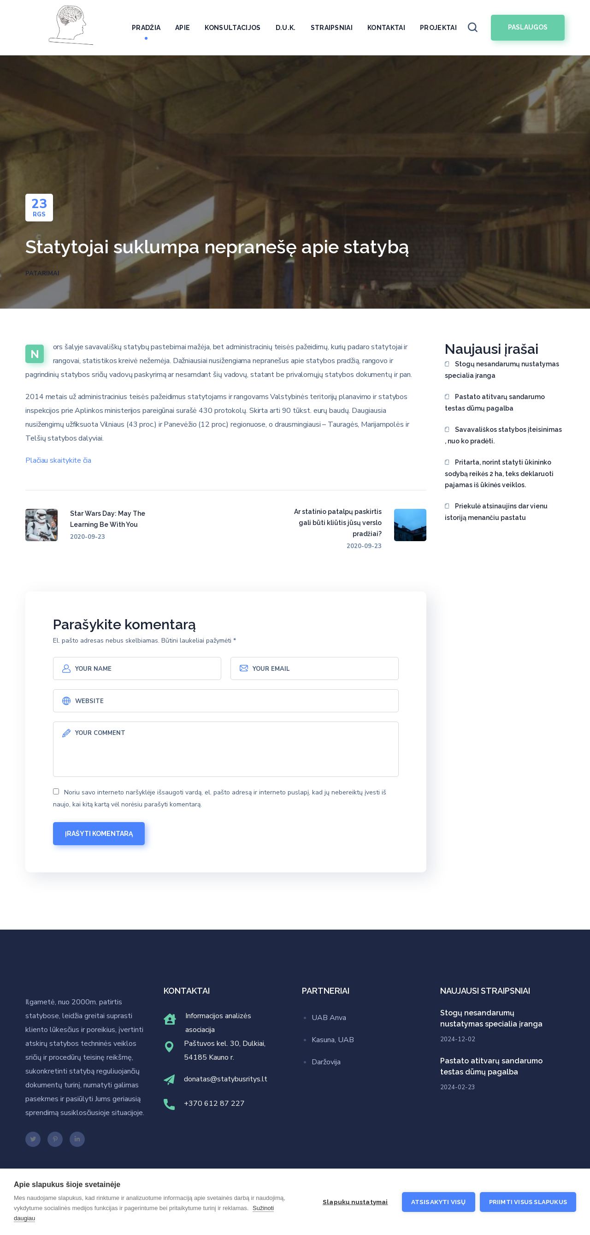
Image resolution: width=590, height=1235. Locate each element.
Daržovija (326, 1062)
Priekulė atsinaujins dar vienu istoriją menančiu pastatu (496, 511)
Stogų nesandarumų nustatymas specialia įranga (502, 369)
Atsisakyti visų (438, 1201)
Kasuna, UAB (333, 1040)
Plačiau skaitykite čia (58, 460)
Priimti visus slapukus (528, 1202)
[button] (472, 27)
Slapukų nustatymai (355, 1201)
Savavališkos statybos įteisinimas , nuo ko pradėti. (503, 435)
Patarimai (42, 273)
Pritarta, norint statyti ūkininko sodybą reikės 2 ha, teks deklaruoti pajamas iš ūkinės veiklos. (499, 474)
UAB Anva (329, 1018)
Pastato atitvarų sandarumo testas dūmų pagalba (495, 402)
